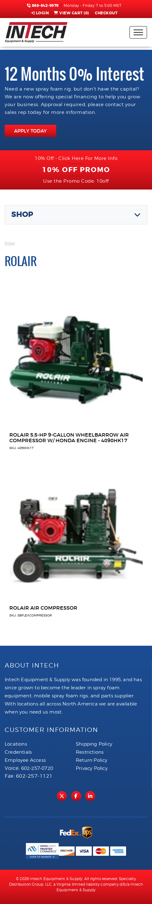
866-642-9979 (43, 5)
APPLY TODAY (30, 131)
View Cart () (71, 13)
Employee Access (25, 760)
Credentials (18, 752)
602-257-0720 (37, 768)
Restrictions (90, 752)
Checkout (106, 13)
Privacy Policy (92, 768)
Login (40, 13)
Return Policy (92, 760)
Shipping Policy (94, 744)
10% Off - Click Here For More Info (76, 158)
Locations (16, 744)
